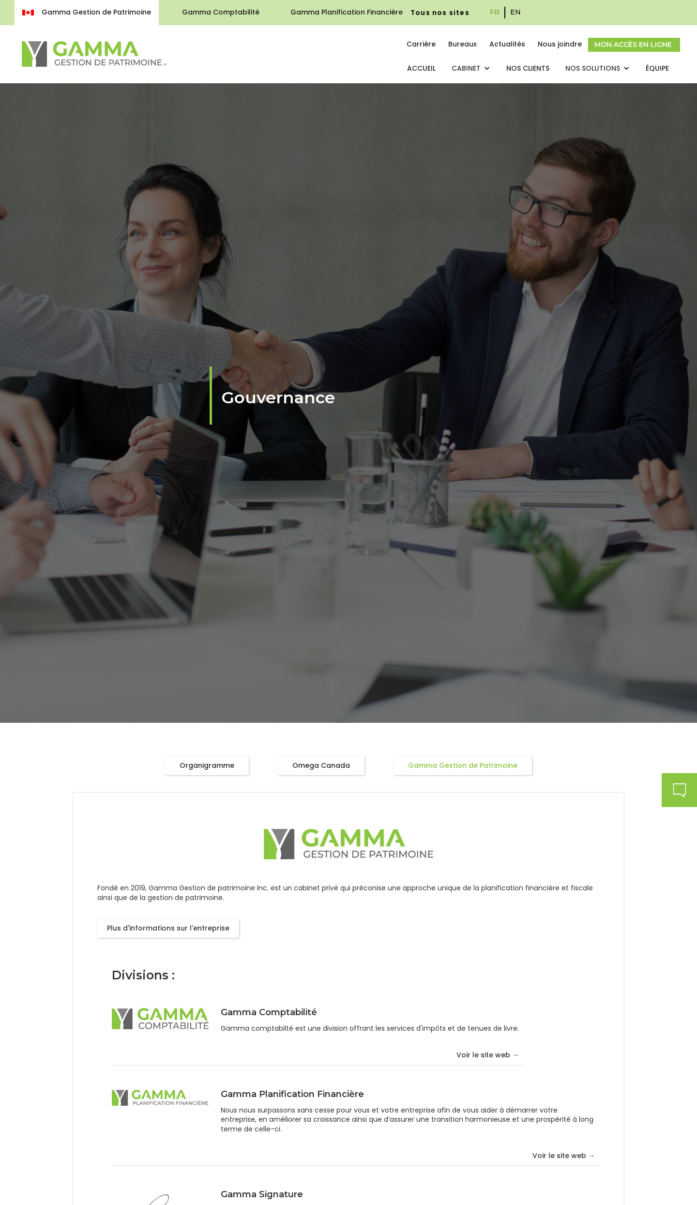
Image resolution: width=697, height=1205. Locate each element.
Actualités (507, 44)
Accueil (421, 68)
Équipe (657, 68)
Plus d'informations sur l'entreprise (168, 928)
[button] (471, 68)
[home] (94, 53)
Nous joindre (560, 44)
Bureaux (462, 44)
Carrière (421, 44)
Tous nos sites (440, 12)
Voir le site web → (487, 1055)
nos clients (527, 68)
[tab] (207, 766)
